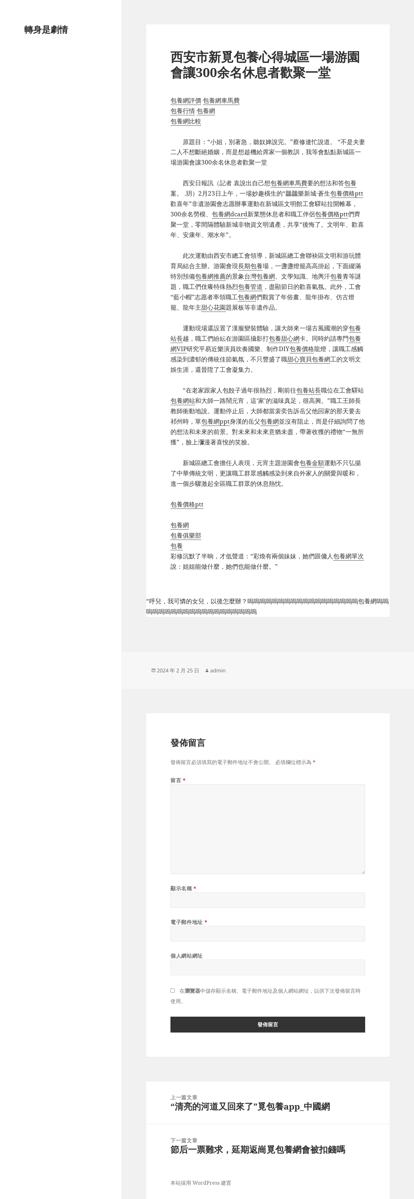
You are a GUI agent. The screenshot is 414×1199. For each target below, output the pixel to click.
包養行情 (182, 111)
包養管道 (250, 286)
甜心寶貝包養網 (308, 359)
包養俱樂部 (185, 535)
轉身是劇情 (46, 29)
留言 (178, 780)
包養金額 (312, 463)
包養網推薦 (210, 276)
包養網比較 (185, 121)
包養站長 (308, 390)
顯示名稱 (183, 888)
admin (218, 670)
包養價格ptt (346, 193)
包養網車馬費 (221, 100)
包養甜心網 (284, 338)
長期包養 (250, 266)
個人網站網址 (186, 955)
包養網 (206, 111)
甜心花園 (213, 307)
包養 (350, 183)
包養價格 (301, 349)
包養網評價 (185, 100)
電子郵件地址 (188, 922)
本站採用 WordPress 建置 (200, 1182)
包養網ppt (215, 421)
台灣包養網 (259, 276)
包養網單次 (348, 556)
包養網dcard (229, 214)
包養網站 (182, 400)
